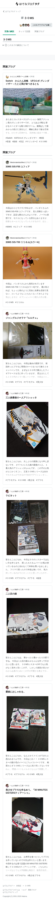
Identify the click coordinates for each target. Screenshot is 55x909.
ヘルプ (23, 890)
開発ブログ (32, 890)
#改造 (38, 578)
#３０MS (43, 141)
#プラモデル (29, 382)
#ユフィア (17, 227)
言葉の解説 (9, 31)
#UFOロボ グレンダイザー (25, 138)
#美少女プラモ (34, 875)
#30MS (9, 227)
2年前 (32, 76)
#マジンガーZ (31, 141)
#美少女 (39, 382)
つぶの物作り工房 (16, 314)
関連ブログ (39, 31)
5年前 (27, 786)
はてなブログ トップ (12, 11)
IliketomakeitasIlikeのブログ (20, 162)
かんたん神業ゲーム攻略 (19, 76)
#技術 (14, 141)
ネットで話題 (24, 31)
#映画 (41, 138)
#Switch (9, 138)
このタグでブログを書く (41, 25)
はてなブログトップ (10, 892)
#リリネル (19, 302)
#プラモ (18, 382)
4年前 (27, 314)
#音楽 (8, 141)
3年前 (34, 238)
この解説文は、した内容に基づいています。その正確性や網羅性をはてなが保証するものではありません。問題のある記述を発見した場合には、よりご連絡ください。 (16, 45)
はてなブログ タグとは (11, 890)
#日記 (21, 141)
